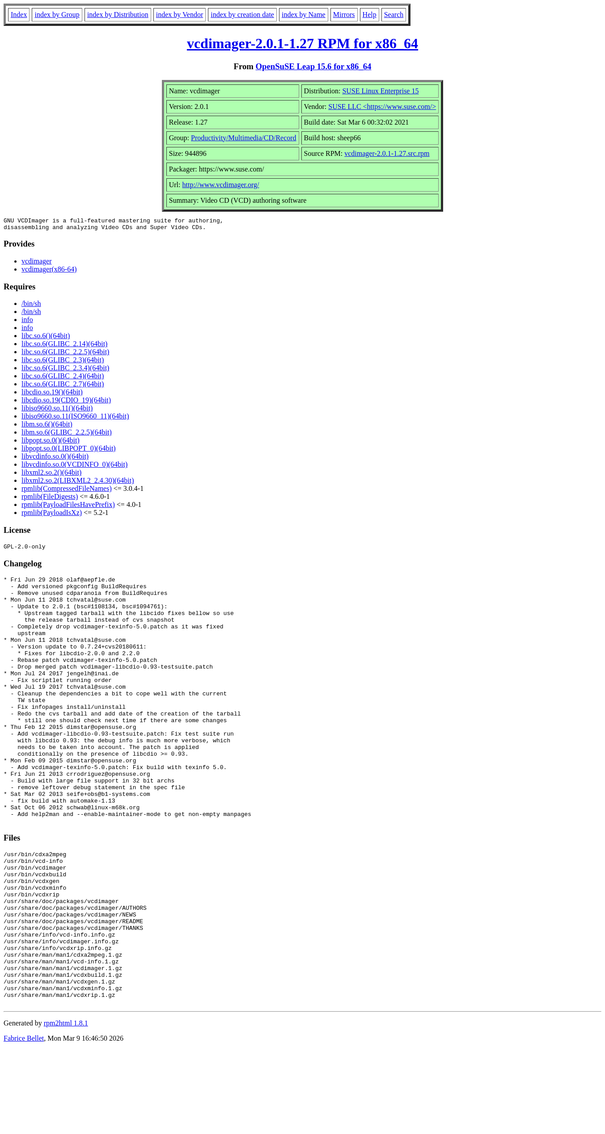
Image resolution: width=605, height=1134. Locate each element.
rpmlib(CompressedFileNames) (66, 491)
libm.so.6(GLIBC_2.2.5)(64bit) (66, 435)
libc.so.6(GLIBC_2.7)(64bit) (62, 386)
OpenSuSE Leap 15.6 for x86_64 (314, 66)
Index (19, 14)
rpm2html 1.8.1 (66, 1107)
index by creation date (242, 14)
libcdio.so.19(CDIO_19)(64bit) (66, 402)
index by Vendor (179, 14)
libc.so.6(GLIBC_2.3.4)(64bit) (65, 370)
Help (370, 14)
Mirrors (344, 14)
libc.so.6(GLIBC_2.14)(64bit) (64, 346)
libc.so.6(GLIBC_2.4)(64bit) (62, 378)
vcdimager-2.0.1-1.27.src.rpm (386, 153)
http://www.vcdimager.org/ (220, 184)
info (27, 322)
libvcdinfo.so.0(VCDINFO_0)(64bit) (74, 467)
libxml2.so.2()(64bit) (51, 475)
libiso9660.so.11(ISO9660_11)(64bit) (75, 419)
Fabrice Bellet (24, 1122)
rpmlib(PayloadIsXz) (51, 515)
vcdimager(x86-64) (49, 272)
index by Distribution (117, 14)
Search (394, 14)
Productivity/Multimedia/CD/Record (243, 138)
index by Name (304, 14)
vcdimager (36, 264)
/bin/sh (31, 306)
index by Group (56, 14)
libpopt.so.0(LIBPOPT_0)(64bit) (68, 451)
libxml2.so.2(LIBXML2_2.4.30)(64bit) (77, 483)
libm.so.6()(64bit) (46, 427)
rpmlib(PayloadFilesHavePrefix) (68, 507)
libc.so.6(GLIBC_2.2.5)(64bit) (65, 354)
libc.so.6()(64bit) (45, 338)
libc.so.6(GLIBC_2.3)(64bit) (62, 362)
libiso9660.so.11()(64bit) (57, 410)
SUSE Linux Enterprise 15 (380, 91)
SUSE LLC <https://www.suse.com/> (382, 106)
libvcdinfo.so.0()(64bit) (55, 459)
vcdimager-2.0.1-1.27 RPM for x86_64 (302, 43)
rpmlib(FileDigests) (49, 499)
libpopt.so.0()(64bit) (50, 443)
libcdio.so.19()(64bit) (52, 394)
